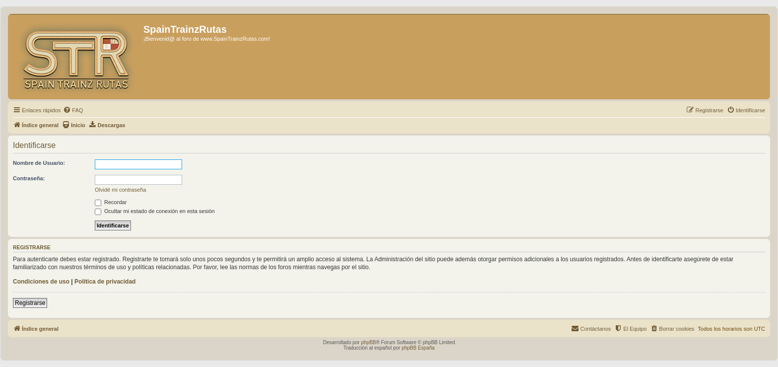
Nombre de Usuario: (39, 163)
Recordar (111, 202)
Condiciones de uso (41, 281)
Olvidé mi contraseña (120, 190)
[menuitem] (73, 110)
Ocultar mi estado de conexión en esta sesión (155, 211)
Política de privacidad (104, 281)
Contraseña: (29, 178)
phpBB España (418, 348)
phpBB (368, 342)
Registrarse (30, 302)
